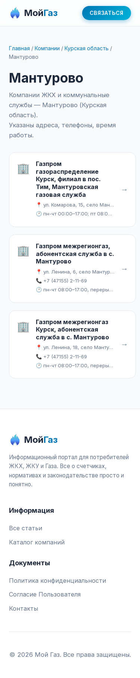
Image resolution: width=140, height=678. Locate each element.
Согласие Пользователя (45, 594)
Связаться (107, 13)
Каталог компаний (37, 542)
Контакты (23, 608)
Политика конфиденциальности (57, 580)
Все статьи (25, 528)
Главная (19, 48)
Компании (47, 48)
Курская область (87, 48)
